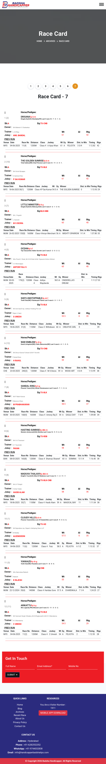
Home (39, 41)
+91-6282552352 (28, 744)
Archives (50, 41)
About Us (19, 718)
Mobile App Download (53, 713)
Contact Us (19, 726)
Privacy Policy (20, 722)
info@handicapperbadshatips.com (28, 752)
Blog (20, 708)
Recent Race (20, 715)
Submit (12, 674)
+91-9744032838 (28, 748)
